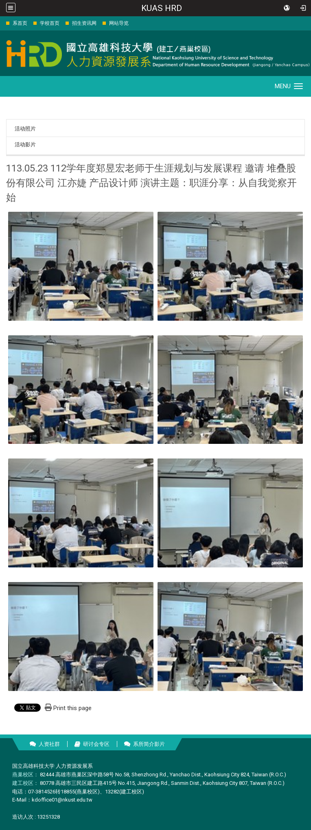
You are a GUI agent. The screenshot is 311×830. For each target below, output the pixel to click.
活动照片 (25, 129)
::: (2, 23)
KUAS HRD (161, 8)
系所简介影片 (149, 744)
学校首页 (49, 23)
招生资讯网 (84, 23)
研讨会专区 (96, 744)
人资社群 (49, 744)
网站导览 (119, 23)
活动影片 (25, 144)
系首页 (20, 23)
